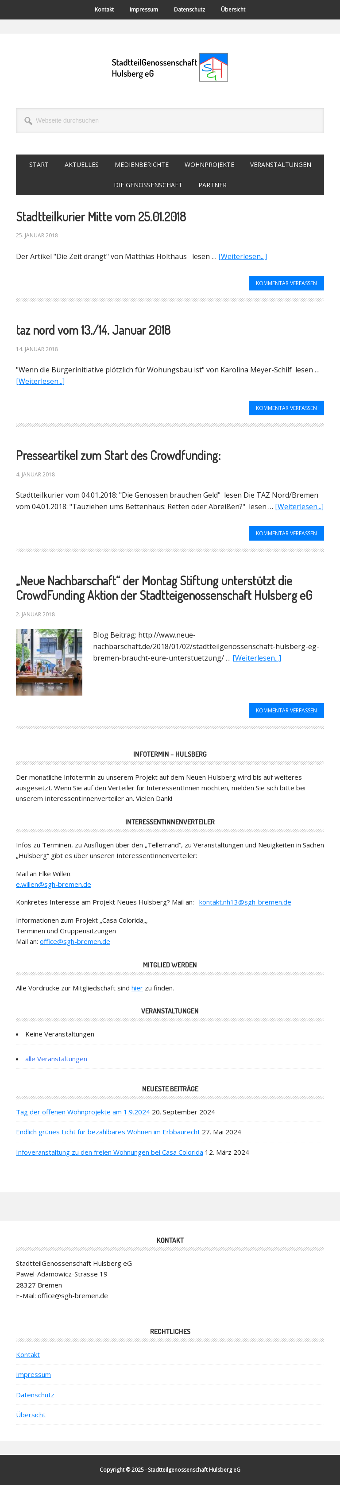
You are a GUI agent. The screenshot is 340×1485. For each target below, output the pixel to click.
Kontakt (28, 1354)
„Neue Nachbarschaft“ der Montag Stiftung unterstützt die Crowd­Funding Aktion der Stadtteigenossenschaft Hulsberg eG (164, 587)
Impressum (33, 1374)
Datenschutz (35, 1394)
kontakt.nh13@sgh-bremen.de (245, 901)
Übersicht (31, 1414)
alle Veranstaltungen (56, 1058)
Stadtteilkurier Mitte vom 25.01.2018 (101, 216)
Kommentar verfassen (286, 283)
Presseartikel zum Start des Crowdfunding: (118, 455)
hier (137, 987)
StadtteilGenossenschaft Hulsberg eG (170, 67)
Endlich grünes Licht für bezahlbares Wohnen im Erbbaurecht (108, 1131)
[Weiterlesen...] (242, 256)
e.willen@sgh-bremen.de (53, 884)
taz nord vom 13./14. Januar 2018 (93, 330)
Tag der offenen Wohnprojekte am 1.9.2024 (83, 1111)
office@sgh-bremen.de (75, 941)
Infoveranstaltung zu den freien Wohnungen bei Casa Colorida (109, 1152)
